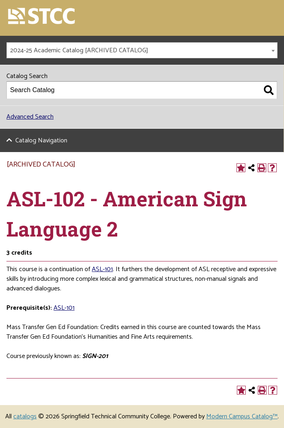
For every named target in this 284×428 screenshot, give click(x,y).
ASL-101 (64, 307)
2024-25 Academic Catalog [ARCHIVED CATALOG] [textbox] (79, 50)
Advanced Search (30, 116)
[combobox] (142, 50)
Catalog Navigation (41, 140)
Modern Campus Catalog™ (242, 416)
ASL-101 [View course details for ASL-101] (102, 269)
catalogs (25, 416)
